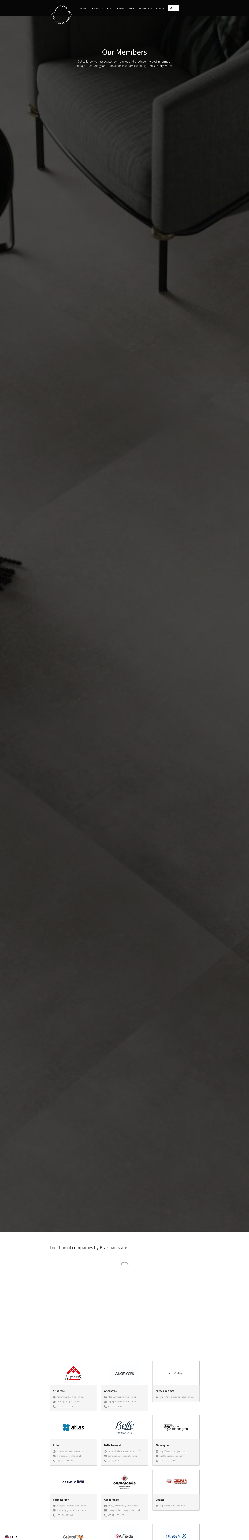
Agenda (120, 8)
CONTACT (161, 8)
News (131, 8)
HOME (83, 8)
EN (171, 8)
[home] (62, 15)
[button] (101, 9)
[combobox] (173, 8)
